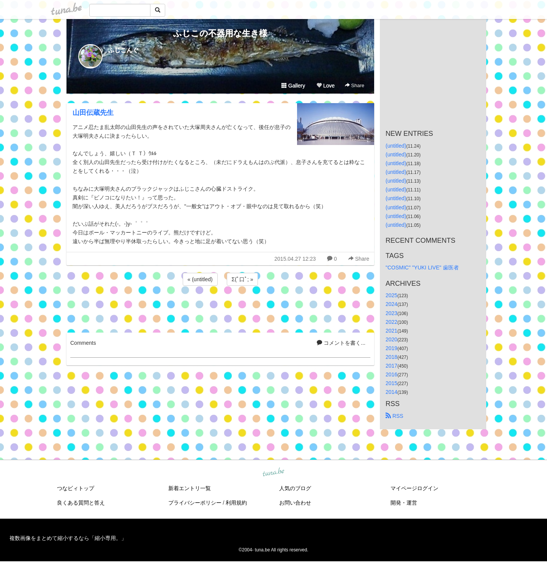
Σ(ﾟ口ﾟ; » (242, 279)
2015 (391, 383)
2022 (391, 322)
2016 (391, 374)
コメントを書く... (341, 343)
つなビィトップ (75, 488)
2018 (391, 357)
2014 (391, 392)
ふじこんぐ (123, 50)
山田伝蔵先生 (93, 112)
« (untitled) (200, 279)
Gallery (293, 86)
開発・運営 (403, 503)
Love (325, 86)
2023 (391, 313)
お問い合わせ (295, 503)
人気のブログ (295, 488)
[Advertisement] (220, 308)
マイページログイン (414, 488)
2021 (391, 331)
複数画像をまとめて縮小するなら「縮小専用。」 (67, 538)
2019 (391, 348)
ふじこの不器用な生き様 (220, 33)
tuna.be (273, 472)
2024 (391, 304)
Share (354, 85)
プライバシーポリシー (194, 503)
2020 (391, 339)
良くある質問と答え (81, 503)
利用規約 (236, 503)
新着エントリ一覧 (189, 488)
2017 (391, 366)
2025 (391, 295)
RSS (394, 416)
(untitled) (396, 146)
